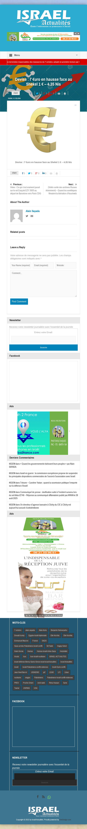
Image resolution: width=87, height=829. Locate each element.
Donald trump (19, 635)
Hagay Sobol (62, 646)
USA (35, 688)
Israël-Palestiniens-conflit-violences (35, 667)
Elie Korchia (55, 635)
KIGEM (12, 463)
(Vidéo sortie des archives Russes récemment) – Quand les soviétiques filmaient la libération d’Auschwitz (60, 189)
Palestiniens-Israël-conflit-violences (60, 677)
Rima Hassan (54, 683)
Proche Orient (28, 683)
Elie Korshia (68, 635)
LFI (59, 672)
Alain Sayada (33, 211)
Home (10, 98)
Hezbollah (63, 651)
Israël (16, 667)
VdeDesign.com (65, 819)
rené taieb (41, 683)
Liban (67, 672)
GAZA (44, 641)
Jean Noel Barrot (20, 672)
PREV (16, 683)
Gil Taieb (50, 646)
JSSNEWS (35, 672)
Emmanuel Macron (21, 641)
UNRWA (26, 688)
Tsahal (16, 688)
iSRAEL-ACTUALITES (57, 656)
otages (27, 677)
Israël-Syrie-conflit (58, 667)
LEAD (51, 672)
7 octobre (17, 630)
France (35, 641)
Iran (24, 656)
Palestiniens (38, 677)
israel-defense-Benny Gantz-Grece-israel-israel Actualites (35, 662)
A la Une (17, 98)
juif (44, 672)
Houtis (16, 656)
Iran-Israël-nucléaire (37, 656)
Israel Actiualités (66, 662)
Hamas (30, 651)
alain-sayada (30, 630)
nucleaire (17, 677)
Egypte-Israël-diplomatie (37, 635)
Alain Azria (43, 630)
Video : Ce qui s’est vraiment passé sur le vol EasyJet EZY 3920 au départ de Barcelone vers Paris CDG (26, 189)
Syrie (65, 683)
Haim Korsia (18, 651)
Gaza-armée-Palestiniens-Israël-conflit (28, 646)
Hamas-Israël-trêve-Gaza (46, 651)
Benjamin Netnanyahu (59, 630)
